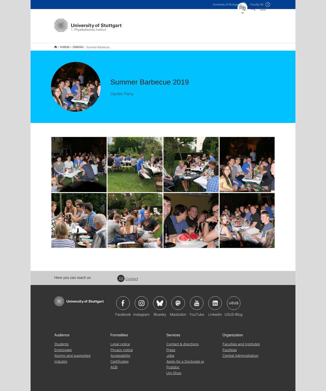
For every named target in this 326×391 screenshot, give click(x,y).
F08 (256, 4)
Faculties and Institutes (241, 341)
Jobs (170, 352)
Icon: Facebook (123, 300)
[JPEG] (79, 161)
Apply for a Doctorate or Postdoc (185, 361)
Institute (62, 45)
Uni (226, 4)
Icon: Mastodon (178, 300)
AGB (113, 364)
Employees (63, 346)
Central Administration (241, 352)
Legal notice (120, 341)
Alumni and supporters (72, 352)
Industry (60, 358)
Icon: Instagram (141, 300)
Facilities (230, 346)
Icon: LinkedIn (215, 300)
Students (61, 341)
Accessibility (120, 352)
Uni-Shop (173, 369)
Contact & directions (182, 341)
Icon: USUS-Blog (233, 300)
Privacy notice (121, 346)
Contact (127, 275)
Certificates (119, 358)
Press (170, 346)
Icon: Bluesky (160, 300)
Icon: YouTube (197, 300)
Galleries (75, 45)
